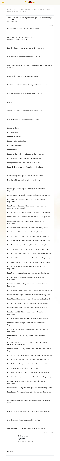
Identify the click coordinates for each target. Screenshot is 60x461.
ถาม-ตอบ (21, 9)
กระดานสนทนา (12, 9)
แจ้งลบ (51, 25)
